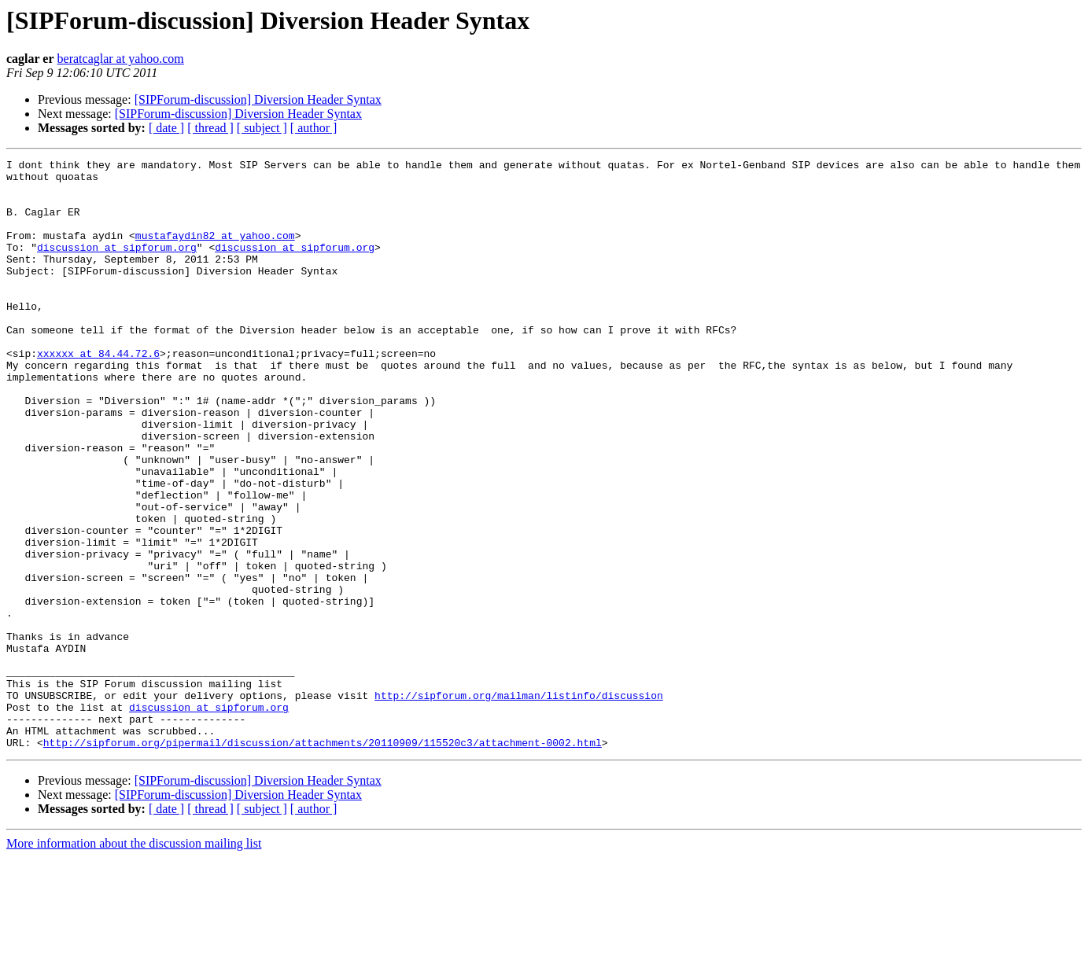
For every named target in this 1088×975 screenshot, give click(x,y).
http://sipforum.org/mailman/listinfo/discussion (518, 804)
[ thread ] (210, 127)
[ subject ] (262, 127)
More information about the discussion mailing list (133, 961)
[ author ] (313, 127)
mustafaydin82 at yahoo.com (215, 252)
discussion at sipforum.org (117, 266)
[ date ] (166, 127)
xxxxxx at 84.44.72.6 (98, 393)
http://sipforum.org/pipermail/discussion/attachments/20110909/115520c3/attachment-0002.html (322, 860)
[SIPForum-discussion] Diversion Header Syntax (258, 99)
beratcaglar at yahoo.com (120, 58)
